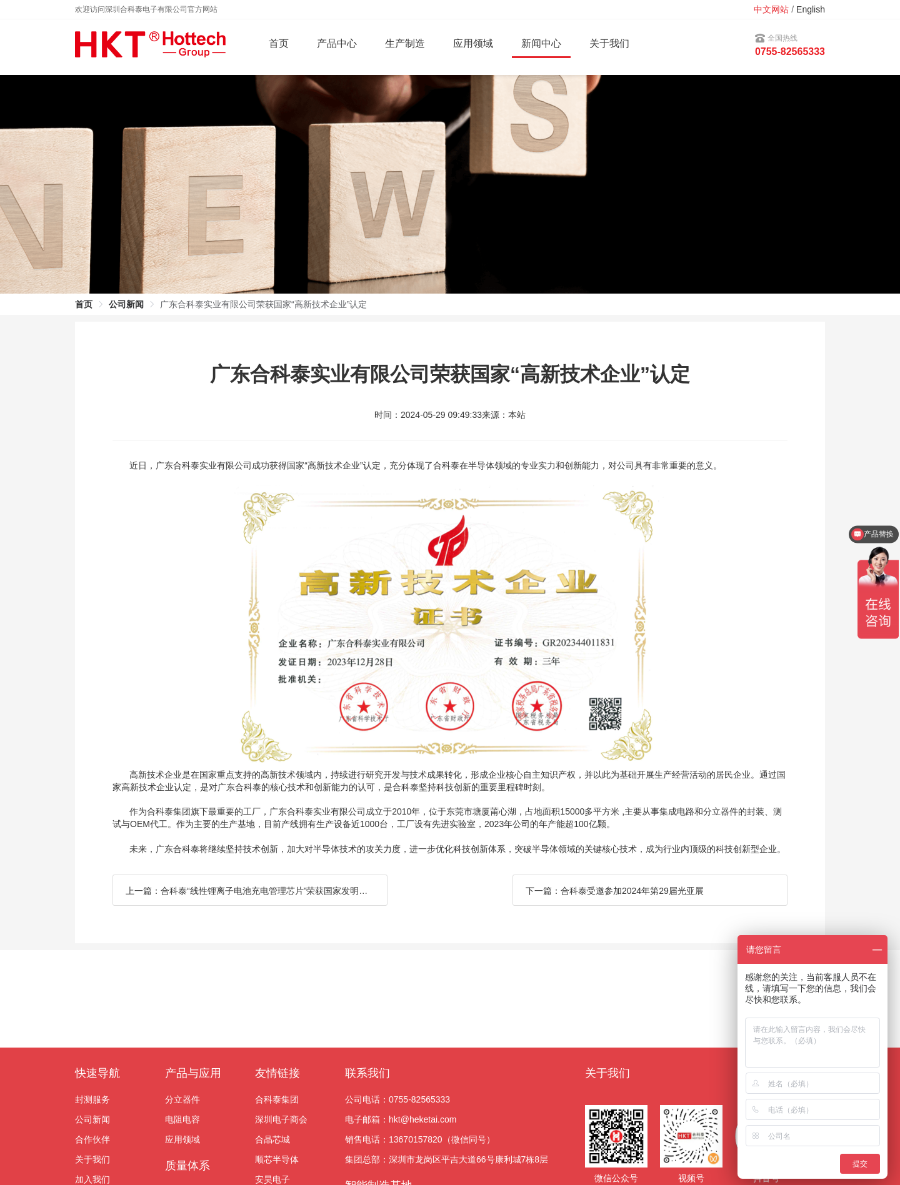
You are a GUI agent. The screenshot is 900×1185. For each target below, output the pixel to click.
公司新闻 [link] (126, 304)
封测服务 (92, 1099)
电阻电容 (182, 1119)
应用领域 (182, 1139)
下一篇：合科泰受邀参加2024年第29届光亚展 (615, 891)
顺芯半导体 (277, 1159)
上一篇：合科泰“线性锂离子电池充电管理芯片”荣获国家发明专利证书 (257, 891)
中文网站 (771, 9)
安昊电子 (272, 1179)
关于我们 (609, 43)
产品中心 (337, 43)
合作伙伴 (92, 1139)
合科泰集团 (277, 1099)
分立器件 (182, 1099)
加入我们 (92, 1179)
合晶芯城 (272, 1139)
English (810, 9)
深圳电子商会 (281, 1119)
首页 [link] (83, 304)
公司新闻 (92, 1119)
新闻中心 (541, 43)
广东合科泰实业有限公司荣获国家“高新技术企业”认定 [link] (263, 304)
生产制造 (405, 43)
